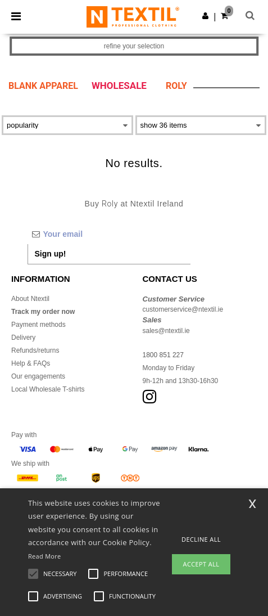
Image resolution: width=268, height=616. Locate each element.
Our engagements (38, 376)
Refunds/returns (35, 350)
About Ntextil (30, 299)
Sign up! (50, 253)
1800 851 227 (163, 355)
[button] (205, 15)
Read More (44, 556)
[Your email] (109, 234)
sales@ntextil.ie (166, 331)
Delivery (23, 337)
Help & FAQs (30, 363)
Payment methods (38, 325)
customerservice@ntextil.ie (183, 309)
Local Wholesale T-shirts (48, 389)
